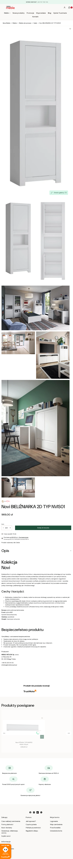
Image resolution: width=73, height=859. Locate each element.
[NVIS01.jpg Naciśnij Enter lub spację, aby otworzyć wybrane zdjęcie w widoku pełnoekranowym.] (35, 113)
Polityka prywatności (33, 828)
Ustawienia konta (56, 831)
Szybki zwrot (5, 836)
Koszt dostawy (6, 828)
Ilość (2, 524)
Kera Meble (6, 23)
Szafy (35, 23)
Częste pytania (31, 824)
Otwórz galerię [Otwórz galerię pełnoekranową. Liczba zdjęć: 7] (59, 193)
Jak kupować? (31, 821)
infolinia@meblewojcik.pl (9, 665)
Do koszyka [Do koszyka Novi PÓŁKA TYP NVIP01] (42, 737)
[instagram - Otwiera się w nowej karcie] (34, 812)
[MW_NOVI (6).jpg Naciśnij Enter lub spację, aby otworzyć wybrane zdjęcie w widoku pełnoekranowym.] (18, 487)
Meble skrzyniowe (25, 23)
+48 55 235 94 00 (7, 663)
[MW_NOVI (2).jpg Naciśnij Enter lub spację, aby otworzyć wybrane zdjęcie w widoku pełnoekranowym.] (18, 342)
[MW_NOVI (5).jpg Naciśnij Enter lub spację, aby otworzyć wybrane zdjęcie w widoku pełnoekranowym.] (35, 428)
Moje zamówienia (56, 824)
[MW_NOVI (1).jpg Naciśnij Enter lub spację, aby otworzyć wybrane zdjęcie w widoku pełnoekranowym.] (35, 308)
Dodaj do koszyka (43, 528)
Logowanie (54, 821)
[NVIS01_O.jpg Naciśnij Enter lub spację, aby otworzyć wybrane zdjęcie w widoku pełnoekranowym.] (53, 241)
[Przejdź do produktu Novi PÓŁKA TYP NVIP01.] (24, 727)
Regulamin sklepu (32, 831)
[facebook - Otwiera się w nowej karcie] (30, 812)
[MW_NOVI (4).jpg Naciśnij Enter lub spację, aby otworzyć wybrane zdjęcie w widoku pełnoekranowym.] (53, 355)
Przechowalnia (55, 828)
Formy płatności (7, 824)
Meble (15, 23)
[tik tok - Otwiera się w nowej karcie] (37, 812)
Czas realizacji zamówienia (10, 821)
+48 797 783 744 (42, 2)
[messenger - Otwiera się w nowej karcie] (41, 812)
